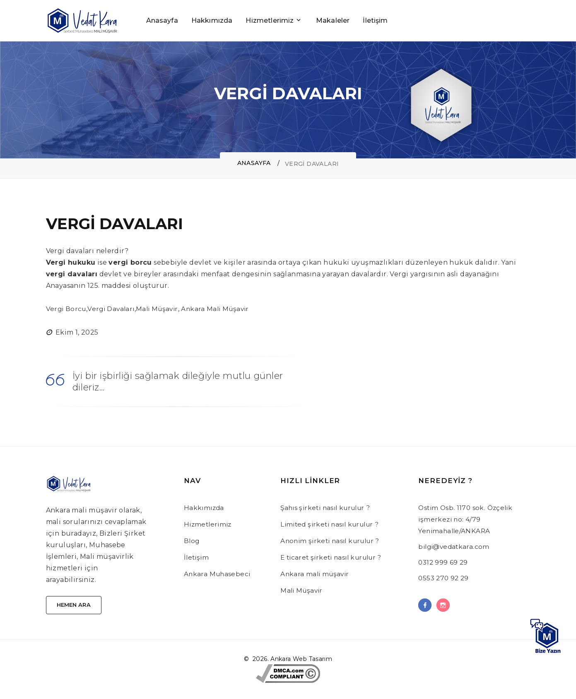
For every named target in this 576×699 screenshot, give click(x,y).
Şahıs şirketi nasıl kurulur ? (328, 508)
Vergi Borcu (67, 309)
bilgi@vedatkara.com (455, 547)
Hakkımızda (212, 20)
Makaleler (332, 20)
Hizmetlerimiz (270, 20)
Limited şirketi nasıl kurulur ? (333, 524)
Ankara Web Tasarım (301, 660)
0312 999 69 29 (444, 562)
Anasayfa (162, 20)
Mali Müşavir (161, 309)
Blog (192, 541)
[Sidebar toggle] (524, 21)
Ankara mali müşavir (316, 574)
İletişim (375, 20)
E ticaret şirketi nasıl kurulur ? (334, 557)
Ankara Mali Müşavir (222, 309)
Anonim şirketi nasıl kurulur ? (333, 541)
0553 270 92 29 (444, 578)
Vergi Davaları (113, 309)
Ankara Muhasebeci (218, 574)
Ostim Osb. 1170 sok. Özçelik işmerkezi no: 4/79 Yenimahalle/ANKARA (467, 519)
